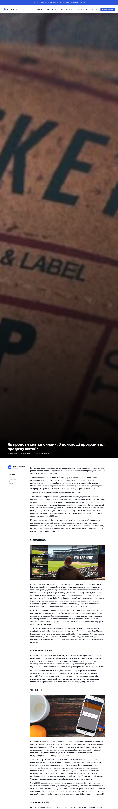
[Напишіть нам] (107, 9)
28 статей (15, 468)
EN (96, 10)
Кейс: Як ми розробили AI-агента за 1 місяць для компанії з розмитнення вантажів (59, 2)
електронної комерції (50, 496)
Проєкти (38, 9)
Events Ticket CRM (72, 492)
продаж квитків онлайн (76, 477)
